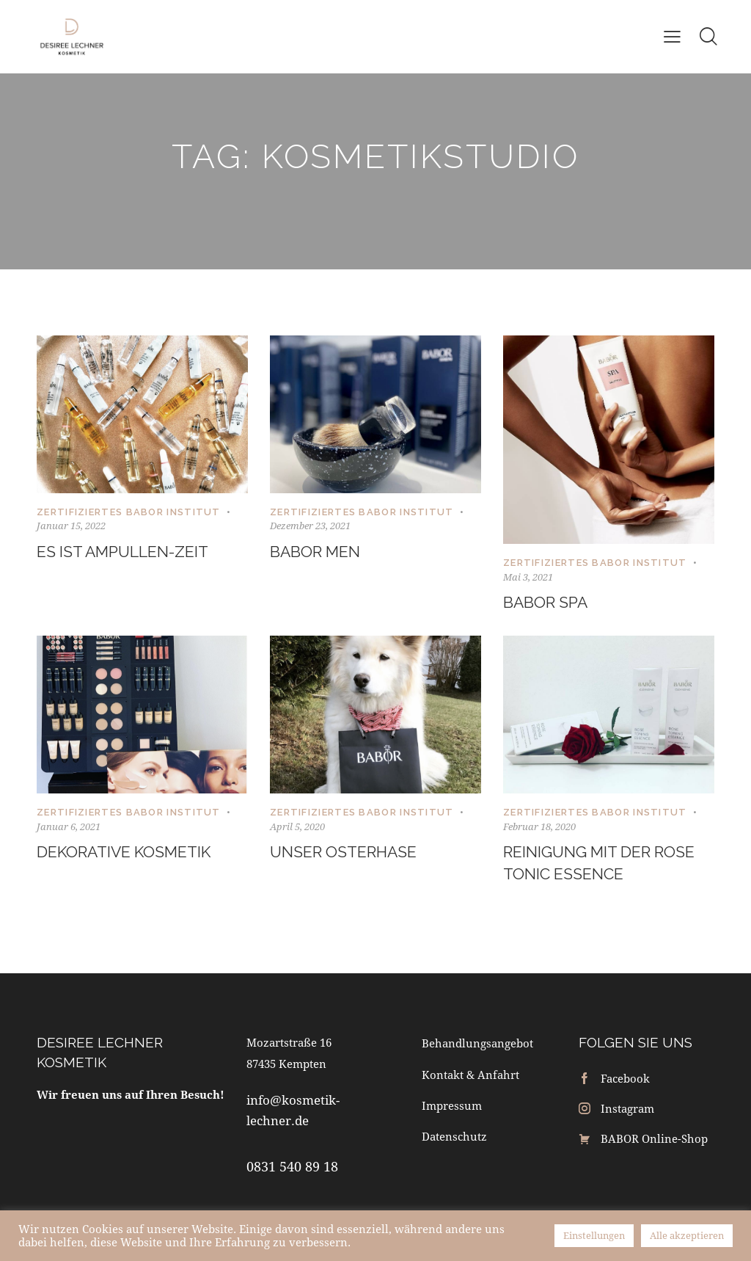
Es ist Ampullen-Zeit (126, 552)
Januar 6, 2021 (68, 827)
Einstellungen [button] (594, 1235)
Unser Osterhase (346, 852)
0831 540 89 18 (292, 1169)
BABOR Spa (547, 602)
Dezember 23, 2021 (310, 525)
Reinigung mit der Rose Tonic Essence (604, 864)
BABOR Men (317, 552)
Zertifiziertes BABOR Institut (129, 511)
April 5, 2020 (297, 827)
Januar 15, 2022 (71, 525)
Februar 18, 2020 (539, 827)
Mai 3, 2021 (528, 577)
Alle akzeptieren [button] (687, 1235)
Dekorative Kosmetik (128, 852)
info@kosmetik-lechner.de (293, 1112)
